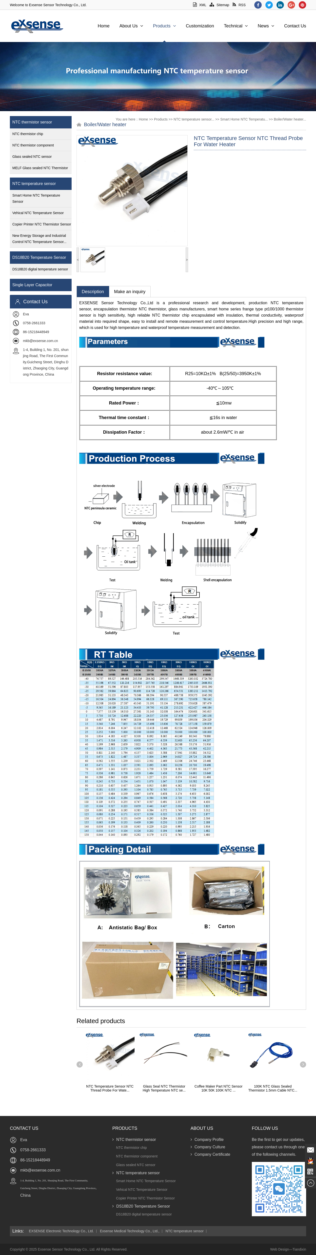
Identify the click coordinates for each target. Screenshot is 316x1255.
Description (93, 291)
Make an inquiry (129, 291)
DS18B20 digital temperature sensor (40, 269)
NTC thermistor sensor (32, 122)
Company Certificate (210, 1154)
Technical (236, 25)
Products (164, 25)
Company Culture (208, 1147)
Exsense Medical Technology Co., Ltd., (129, 1231)
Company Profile (207, 1139)
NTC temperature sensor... (194, 119)
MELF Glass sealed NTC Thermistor (40, 168)
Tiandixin (299, 1249)
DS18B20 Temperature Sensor (39, 257)
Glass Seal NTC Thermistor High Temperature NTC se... (164, 1088)
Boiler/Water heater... (290, 119)
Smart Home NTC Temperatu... (244, 119)
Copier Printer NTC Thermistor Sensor (41, 224)
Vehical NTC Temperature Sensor (38, 213)
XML (199, 5)
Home (104, 25)
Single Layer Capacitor (32, 285)
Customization (200, 25)
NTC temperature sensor (34, 184)
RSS (239, 5)
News (266, 25)
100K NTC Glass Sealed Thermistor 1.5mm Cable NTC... (272, 1088)
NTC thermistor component (33, 145)
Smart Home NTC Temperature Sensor (36, 198)
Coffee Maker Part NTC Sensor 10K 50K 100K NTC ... (218, 1088)
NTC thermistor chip (27, 134)
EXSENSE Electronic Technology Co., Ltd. (61, 1231)
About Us (131, 25)
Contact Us (295, 25)
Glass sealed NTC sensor (32, 157)
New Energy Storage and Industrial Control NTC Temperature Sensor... (39, 239)
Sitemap (219, 5)
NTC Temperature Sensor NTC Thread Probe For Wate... (110, 1088)
